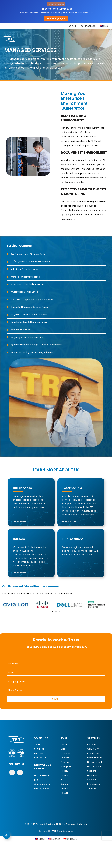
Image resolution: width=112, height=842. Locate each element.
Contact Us (40, 757)
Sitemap (83, 824)
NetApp (65, 792)
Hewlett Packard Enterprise (66, 762)
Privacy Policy (41, 788)
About (37, 744)
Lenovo (65, 788)
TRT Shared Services (62, 831)
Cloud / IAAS (94, 753)
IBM (62, 779)
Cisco (64, 748)
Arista (64, 744)
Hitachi (64, 770)
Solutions (39, 748)
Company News (42, 784)
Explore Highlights (56, 18)
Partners (38, 753)
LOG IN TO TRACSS (88, 26)
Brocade (65, 753)
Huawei (65, 775)
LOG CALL (72, 26)
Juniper (65, 784)
